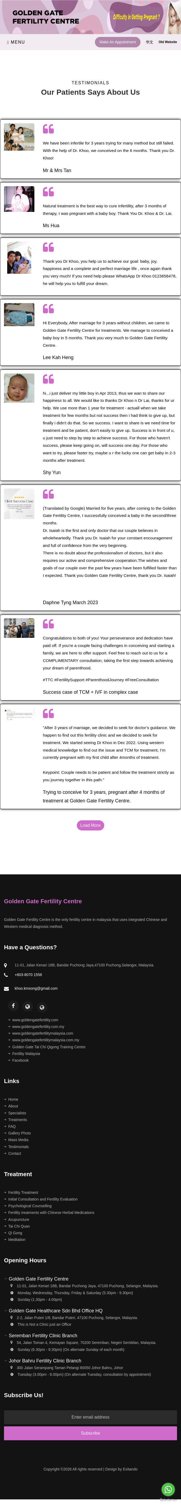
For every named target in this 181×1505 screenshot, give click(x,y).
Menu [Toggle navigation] (16, 42)
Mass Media (16, 1140)
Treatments (15, 1120)
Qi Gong (13, 1233)
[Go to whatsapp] (168, 1489)
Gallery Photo (17, 1133)
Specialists (15, 1113)
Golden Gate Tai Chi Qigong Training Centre (46, 1047)
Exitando (130, 1469)
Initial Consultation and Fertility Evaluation (41, 1199)
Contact (12, 1153)
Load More (90, 825)
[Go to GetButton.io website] (168, 1499)
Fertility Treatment (21, 1192)
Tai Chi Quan (17, 1226)
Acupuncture (16, 1219)
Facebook (18, 1060)
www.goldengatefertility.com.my (36, 1026)
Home (11, 1099)
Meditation (15, 1239)
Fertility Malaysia (24, 1053)
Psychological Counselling (28, 1206)
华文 (150, 42)
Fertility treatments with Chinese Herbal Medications (49, 1212)
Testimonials (16, 1147)
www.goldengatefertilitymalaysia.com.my (43, 1040)
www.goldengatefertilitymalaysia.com (40, 1033)
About (11, 1106)
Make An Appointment (117, 42)
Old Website (168, 42)
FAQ (10, 1126)
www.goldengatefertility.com (33, 1020)
